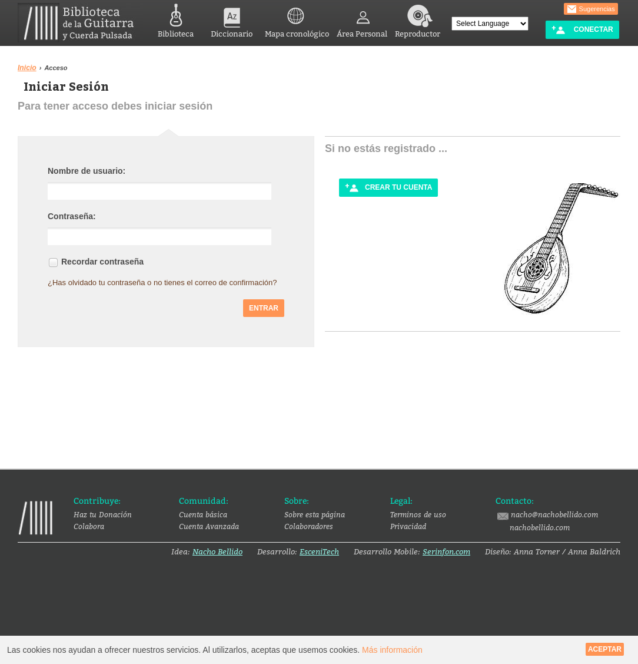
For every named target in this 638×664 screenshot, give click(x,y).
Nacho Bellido (217, 551)
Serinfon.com (446, 551)
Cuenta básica (203, 514)
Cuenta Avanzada (209, 526)
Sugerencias (591, 9)
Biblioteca (176, 19)
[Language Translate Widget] (490, 23)
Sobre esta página (314, 514)
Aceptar (605, 649)
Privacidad (408, 526)
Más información (392, 650)
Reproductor (417, 19)
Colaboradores (308, 526)
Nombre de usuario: (86, 169)
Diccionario (231, 19)
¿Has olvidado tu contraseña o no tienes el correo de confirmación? (162, 281)
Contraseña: (72, 215)
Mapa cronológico (297, 19)
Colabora (89, 526)
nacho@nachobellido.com (547, 515)
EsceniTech (319, 551)
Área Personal (362, 19)
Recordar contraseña (102, 260)
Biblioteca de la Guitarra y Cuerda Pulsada (80, 22)
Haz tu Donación (103, 514)
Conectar (582, 29)
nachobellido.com (540, 527)
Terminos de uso (418, 514)
